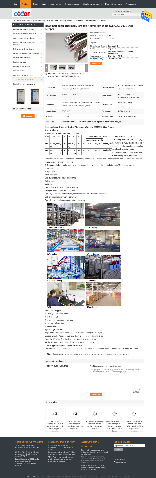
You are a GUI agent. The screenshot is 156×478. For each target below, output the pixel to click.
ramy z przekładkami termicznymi (68, 354)
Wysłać (118, 449)
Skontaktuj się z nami (92, 4)
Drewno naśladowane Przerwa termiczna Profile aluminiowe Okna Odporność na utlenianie (134, 426)
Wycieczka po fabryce (51, 4)
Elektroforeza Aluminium (21, 58)
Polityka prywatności (32, 476)
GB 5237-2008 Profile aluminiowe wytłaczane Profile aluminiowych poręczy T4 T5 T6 (27, 454)
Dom (16, 4)
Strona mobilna (120, 462)
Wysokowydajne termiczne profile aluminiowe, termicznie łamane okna (75, 424)
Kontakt (97, 63)
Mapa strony (120, 459)
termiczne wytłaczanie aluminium (117, 354)
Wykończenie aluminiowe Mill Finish (26, 53)
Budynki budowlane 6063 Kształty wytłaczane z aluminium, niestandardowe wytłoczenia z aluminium (27, 462)
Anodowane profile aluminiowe (24, 38)
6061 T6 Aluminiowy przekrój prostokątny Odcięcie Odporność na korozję (61, 447)
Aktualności (131, 4)
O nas (35, 4)
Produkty (25, 4)
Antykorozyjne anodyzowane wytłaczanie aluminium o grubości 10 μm (28, 447)
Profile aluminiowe (19, 62)
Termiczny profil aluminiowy (35, 20)
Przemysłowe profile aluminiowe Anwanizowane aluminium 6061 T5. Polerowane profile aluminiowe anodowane (93, 460)
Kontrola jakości (72, 4)
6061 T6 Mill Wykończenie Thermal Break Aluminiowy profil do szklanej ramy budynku (55, 426)
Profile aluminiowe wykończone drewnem (24, 44)
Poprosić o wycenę (113, 4)
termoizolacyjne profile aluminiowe (93, 354)
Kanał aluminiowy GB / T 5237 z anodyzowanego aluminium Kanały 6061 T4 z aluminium (93, 468)
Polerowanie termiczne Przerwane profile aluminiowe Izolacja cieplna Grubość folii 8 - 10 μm (114, 426)
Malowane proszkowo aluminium (24, 34)
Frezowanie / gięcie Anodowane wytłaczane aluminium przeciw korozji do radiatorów (94, 452)
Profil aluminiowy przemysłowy (24, 84)
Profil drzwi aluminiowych (22, 66)
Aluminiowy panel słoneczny (23, 75)
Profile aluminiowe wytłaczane (24, 29)
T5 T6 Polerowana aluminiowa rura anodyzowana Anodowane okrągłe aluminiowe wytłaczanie (60, 459)
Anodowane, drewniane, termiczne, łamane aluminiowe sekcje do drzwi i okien (94, 424)
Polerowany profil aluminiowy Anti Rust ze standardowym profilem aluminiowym (62, 453)
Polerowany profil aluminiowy (23, 49)
